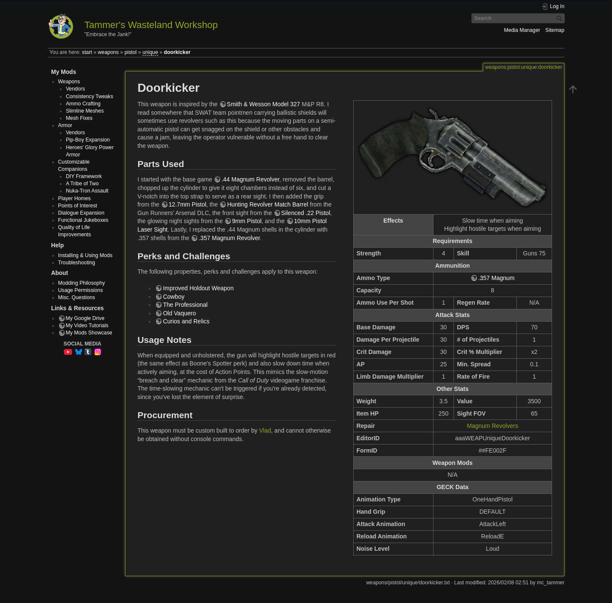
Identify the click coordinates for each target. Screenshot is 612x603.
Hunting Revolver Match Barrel (267, 204)
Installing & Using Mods (85, 255)
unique (150, 52)
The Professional (185, 304)
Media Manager (522, 30)
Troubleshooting (76, 263)
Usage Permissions (80, 290)
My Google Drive (85, 318)
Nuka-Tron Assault (87, 191)
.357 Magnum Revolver (229, 238)
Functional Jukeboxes (83, 220)
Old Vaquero (179, 313)
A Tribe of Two (82, 184)
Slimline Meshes (85, 111)
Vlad (265, 430)
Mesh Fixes (79, 118)
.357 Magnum (496, 278)
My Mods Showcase (89, 333)
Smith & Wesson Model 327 (263, 104)
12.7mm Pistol (188, 204)
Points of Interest (77, 206)
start (87, 52)
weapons (108, 52)
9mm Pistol (246, 221)
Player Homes (74, 198)
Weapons (69, 82)
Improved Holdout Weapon (198, 288)
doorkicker (177, 52)
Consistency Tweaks (89, 96)
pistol (131, 52)
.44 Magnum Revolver (250, 179)
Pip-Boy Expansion (88, 140)
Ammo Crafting (83, 104)
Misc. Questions (76, 297)
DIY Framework (84, 176)
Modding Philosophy (81, 283)
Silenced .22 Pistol (305, 212)
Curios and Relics (186, 321)
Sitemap (554, 30)
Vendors (75, 89)
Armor (65, 125)
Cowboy (173, 296)
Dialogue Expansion (81, 213)
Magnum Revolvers (492, 425)
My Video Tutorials (87, 325)
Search (560, 18)
